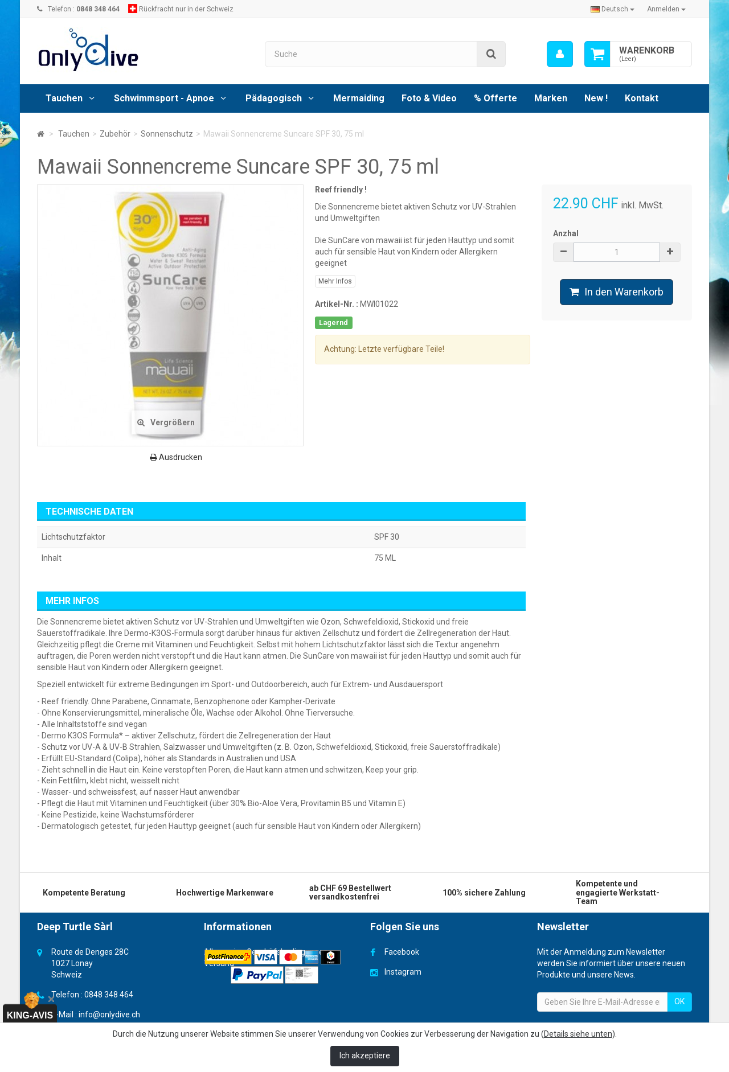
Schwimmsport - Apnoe (164, 98)
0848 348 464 (108, 994)
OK (679, 1001)
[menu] (560, 54)
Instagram (402, 971)
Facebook (401, 951)
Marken (550, 98)
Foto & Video (429, 98)
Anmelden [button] (666, 9)
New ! (596, 98)
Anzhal (566, 233)
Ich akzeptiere (364, 1055)
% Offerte (495, 98)
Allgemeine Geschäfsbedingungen (266, 951)
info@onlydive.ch (109, 1014)
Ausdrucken (176, 457)
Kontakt (641, 98)
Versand (219, 963)
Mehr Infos (335, 281)
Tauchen (64, 98)
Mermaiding (358, 98)
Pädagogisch (273, 98)
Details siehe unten (578, 1033)
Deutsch (612, 9)
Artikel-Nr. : (336, 304)
